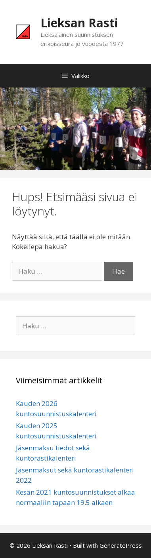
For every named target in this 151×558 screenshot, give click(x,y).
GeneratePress (120, 545)
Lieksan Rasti (79, 23)
